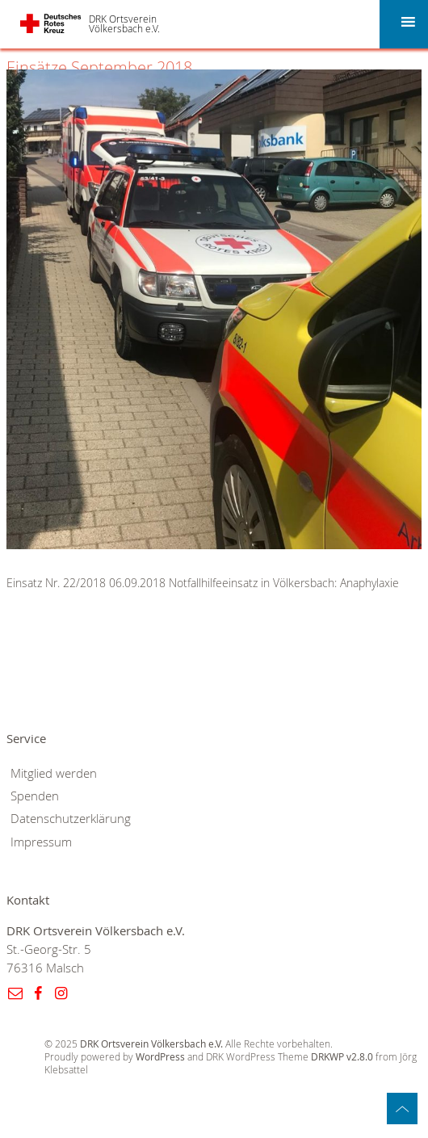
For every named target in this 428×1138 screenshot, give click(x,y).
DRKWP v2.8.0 (342, 1057)
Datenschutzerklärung (70, 818)
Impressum (41, 842)
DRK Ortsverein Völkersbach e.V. (124, 23)
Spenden (34, 796)
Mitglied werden (53, 773)
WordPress (160, 1057)
